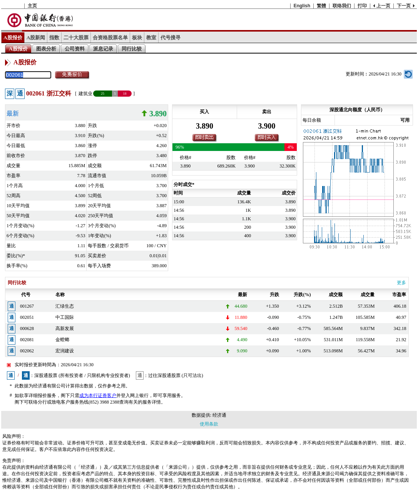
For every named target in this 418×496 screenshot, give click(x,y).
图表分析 (46, 49)
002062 (27, 351)
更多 (401, 282)
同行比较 (132, 49)
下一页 (404, 5)
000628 (27, 328)
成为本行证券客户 (97, 395)
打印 (362, 5)
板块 (137, 37)
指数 (54, 37)
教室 (151, 37)
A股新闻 (36, 37)
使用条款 (209, 424)
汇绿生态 (64, 306)
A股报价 (12, 37)
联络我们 (342, 5)
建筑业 (85, 93)
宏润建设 (64, 351)
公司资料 (75, 49)
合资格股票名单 (110, 37)
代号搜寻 (171, 37)
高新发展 (64, 328)
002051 (27, 317)
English (302, 5)
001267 (27, 306)
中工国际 (64, 317)
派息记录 (103, 49)
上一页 (383, 5)
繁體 (321, 5)
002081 (27, 339)
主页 (32, 5)
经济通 (219, 415)
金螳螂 (62, 339)
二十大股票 (76, 37)
